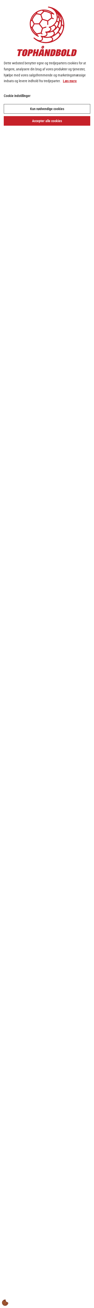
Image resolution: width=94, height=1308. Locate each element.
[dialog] (47, 654)
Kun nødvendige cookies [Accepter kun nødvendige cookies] (47, 109)
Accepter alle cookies (47, 121)
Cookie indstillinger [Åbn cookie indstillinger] (17, 96)
